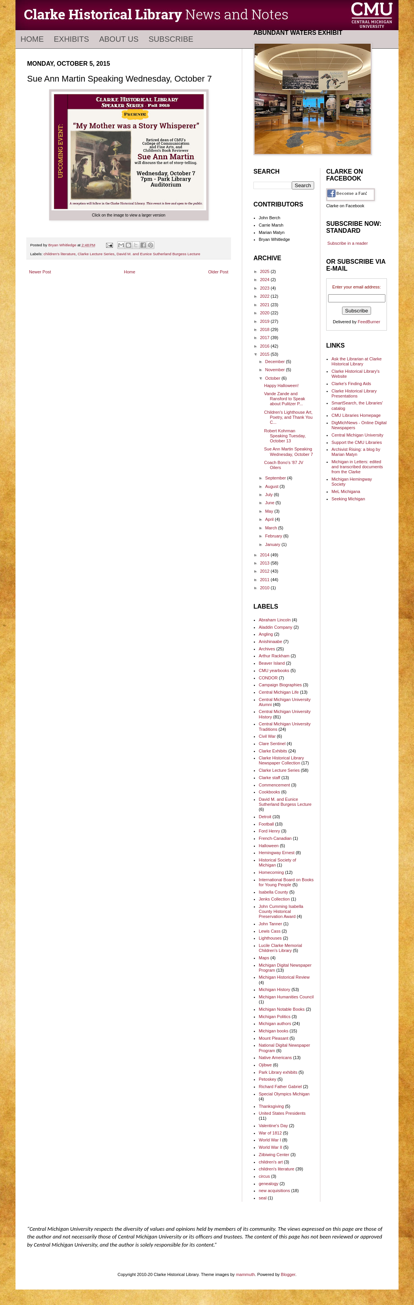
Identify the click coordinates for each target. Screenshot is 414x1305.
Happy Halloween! (281, 385)
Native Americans (275, 1057)
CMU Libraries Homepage (356, 415)
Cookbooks (269, 792)
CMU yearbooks (274, 670)
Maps (264, 957)
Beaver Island (272, 663)
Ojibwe (265, 1065)
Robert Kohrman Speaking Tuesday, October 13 (285, 435)
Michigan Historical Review (284, 977)
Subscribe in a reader (347, 243)
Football (266, 824)
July (269, 494)
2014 (265, 555)
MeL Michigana (346, 491)
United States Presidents (282, 1113)
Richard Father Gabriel (280, 1086)
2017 (265, 337)
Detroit (265, 816)
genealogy (269, 1183)
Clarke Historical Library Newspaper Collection (281, 760)
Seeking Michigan (348, 498)
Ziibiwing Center (274, 1154)
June (270, 502)
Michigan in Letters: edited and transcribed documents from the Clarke (357, 466)
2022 (265, 296)
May (269, 511)
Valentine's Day (273, 1125)
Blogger (288, 1274)
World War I (270, 1140)
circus (264, 1176)
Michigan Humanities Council (286, 997)
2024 (265, 279)
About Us (119, 39)
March (271, 527)
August (272, 486)
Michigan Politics (275, 1016)
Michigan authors (275, 1023)
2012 (265, 571)
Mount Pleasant (273, 1038)
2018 (265, 329)
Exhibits (71, 39)
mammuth (245, 1274)
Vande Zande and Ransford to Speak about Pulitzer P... (284, 398)
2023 (265, 288)
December (275, 361)
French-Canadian (275, 838)
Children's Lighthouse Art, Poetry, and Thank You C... (288, 417)
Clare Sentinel (272, 743)
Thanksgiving (271, 1106)
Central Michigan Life (279, 692)
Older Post (218, 272)
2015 (265, 354)
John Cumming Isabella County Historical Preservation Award (281, 911)
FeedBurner (369, 321)
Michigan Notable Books (282, 1009)
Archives (267, 649)
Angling (266, 634)
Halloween (269, 845)
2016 (265, 346)
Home (32, 39)
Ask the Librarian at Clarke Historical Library (357, 361)
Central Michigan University (357, 435)
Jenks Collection (274, 899)
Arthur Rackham (274, 655)
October (273, 378)
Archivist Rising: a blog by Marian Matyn (356, 452)
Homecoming (271, 872)
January (273, 544)
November (275, 369)
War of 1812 (270, 1133)
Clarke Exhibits (273, 751)
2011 (265, 579)
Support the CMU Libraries (357, 442)
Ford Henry (269, 831)
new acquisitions (274, 1190)
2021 (265, 304)
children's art (271, 1162)
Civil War (267, 736)
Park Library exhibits (278, 1072)
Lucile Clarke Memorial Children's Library (280, 948)
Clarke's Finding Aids (351, 383)
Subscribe (171, 39)
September (276, 478)
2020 (265, 312)
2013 (265, 563)
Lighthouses (270, 938)
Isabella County (273, 892)
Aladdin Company (276, 627)
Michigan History (274, 989)
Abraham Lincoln (275, 620)
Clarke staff (269, 777)
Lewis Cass (270, 931)
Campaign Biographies (280, 684)
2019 (265, 321)
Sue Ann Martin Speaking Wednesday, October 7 (288, 451)
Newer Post (40, 272)
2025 (265, 271)
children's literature (60, 254)
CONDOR (268, 678)
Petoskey (267, 1079)
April (270, 519)
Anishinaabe (270, 641)
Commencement (274, 785)
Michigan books (273, 1031)
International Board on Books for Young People (286, 882)
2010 (265, 587)
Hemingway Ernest (276, 852)
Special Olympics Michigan (284, 1094)
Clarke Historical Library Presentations (354, 393)
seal (263, 1198)
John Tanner (270, 923)
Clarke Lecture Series (96, 254)
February (274, 536)
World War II (270, 1147)
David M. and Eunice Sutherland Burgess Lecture (158, 254)
